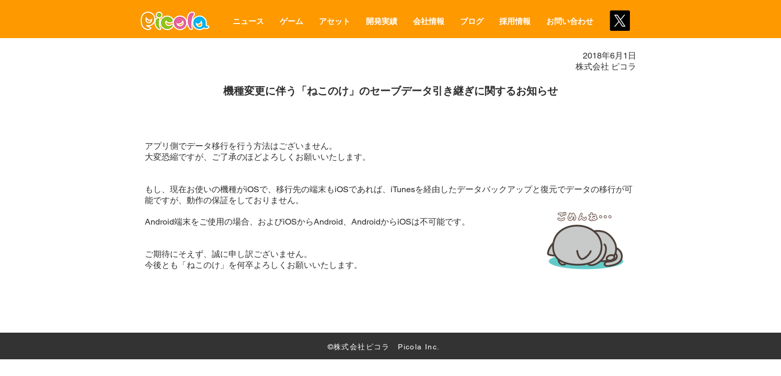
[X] (620, 20)
